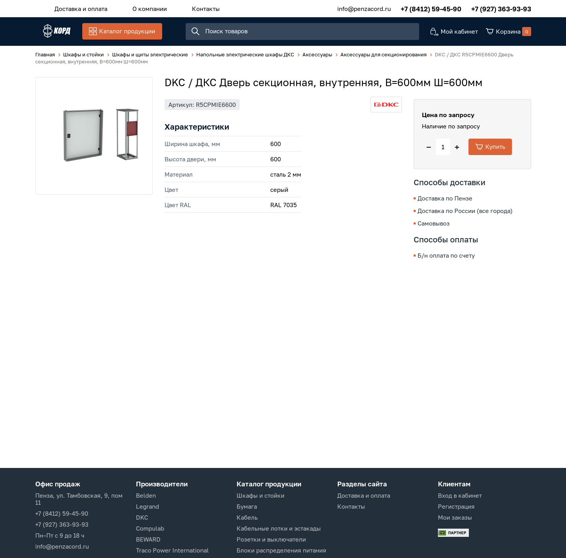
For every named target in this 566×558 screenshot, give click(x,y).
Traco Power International (172, 550)
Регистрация (456, 506)
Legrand (147, 506)
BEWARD (148, 539)
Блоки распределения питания (281, 550)
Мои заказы (455, 517)
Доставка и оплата (77, 7)
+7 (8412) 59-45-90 (431, 8)
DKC (142, 517)
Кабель (247, 517)
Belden (146, 495)
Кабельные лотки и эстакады (279, 528)
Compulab (150, 528)
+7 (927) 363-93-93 (501, 8)
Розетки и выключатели (271, 539)
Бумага (247, 506)
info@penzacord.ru (364, 7)
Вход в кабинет (460, 495)
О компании (138, 7)
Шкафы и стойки (260, 495)
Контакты (186, 7)
